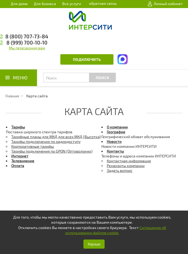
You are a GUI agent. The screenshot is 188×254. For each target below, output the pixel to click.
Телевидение (22, 161)
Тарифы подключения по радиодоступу (45, 141)
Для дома (19, 3)
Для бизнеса (45, 3)
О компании (117, 127)
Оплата (17, 165)
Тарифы (18, 127)
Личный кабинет (165, 3)
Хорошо (94, 244)
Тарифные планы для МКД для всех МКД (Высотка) (56, 136)
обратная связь (103, 3)
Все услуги (71, 3)
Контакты (115, 151)
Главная (12, 96)
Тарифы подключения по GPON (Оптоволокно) (52, 151)
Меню (20, 77)
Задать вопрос (119, 170)
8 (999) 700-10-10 (26, 42)
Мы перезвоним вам (27, 48)
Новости (114, 141)
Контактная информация (129, 161)
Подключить (87, 59)
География (116, 132)
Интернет (19, 156)
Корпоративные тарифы (32, 146)
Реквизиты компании (126, 165)
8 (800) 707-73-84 (26, 36)
